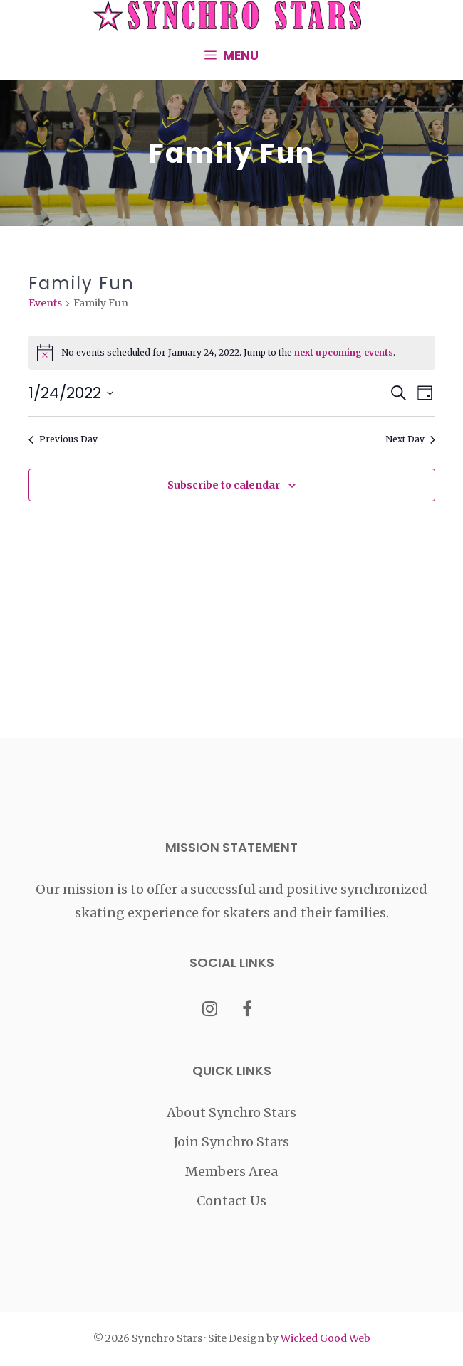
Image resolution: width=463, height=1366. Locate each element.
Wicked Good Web (325, 1338)
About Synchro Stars (231, 1112)
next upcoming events (343, 352)
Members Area (231, 1171)
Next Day (410, 439)
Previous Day (63, 439)
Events (45, 303)
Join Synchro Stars (231, 1141)
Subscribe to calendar (223, 485)
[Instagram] (210, 1010)
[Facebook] (248, 1010)
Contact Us (231, 1200)
